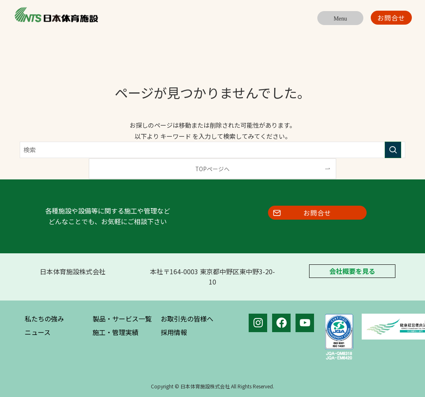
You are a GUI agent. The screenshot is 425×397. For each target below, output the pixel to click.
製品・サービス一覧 (122, 319)
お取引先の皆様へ (187, 319)
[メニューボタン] (340, 18)
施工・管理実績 (115, 332)
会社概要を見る (352, 271)
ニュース (38, 332)
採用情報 (174, 332)
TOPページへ (212, 169)
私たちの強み (44, 319)
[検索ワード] (212, 150)
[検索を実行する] (393, 150)
